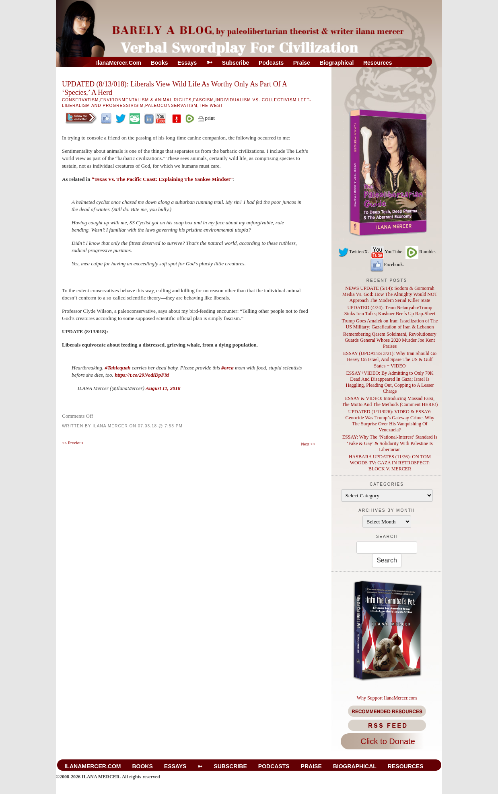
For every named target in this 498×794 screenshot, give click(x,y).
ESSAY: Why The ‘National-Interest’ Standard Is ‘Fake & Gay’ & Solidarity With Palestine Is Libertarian (390, 443)
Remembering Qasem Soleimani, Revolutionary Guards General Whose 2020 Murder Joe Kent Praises (389, 340)
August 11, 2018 (163, 388)
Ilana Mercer (110, 426)
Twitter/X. (353, 251)
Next (308, 443)
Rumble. (420, 251)
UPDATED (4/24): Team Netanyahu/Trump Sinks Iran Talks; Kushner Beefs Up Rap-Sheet (390, 310)
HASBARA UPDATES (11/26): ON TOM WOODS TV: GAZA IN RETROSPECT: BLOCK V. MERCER (390, 463)
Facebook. (387, 264)
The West (211, 105)
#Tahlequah (118, 368)
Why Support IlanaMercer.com (387, 698)
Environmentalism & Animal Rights (145, 100)
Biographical (337, 62)
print (206, 118)
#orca (227, 368)
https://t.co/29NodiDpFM (142, 375)
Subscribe (235, 62)
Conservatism (80, 100)
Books (159, 62)
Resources (377, 62)
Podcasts (271, 62)
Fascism (203, 100)
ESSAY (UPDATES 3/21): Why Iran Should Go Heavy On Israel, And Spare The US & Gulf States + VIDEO (389, 359)
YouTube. (386, 251)
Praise (301, 62)
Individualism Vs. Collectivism (256, 100)
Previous (72, 442)
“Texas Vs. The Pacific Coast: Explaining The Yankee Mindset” (162, 179)
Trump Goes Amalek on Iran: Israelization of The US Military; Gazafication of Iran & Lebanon (390, 324)
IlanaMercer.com (118, 62)
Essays (187, 62)
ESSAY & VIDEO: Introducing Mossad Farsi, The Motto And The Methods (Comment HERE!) (390, 401)
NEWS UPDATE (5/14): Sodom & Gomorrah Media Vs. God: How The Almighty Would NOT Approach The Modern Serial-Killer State (389, 294)
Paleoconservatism (171, 105)
